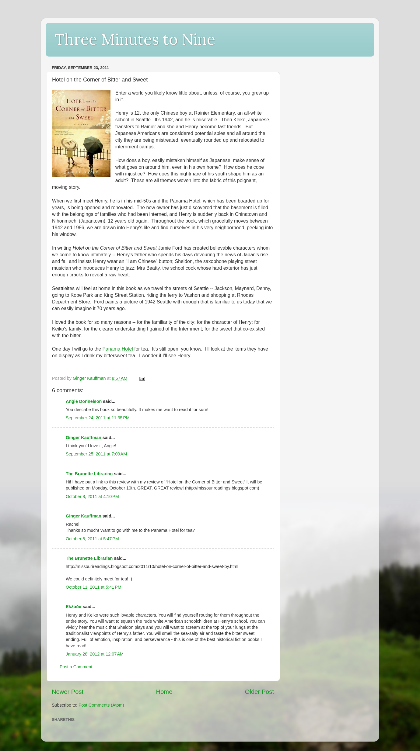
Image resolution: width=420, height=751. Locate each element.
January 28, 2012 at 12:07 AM (95, 654)
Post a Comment (76, 666)
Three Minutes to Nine (135, 39)
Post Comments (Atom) (101, 705)
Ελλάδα (74, 606)
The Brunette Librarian (89, 473)
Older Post (259, 691)
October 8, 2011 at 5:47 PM (92, 538)
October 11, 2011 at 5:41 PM (93, 587)
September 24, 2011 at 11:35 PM (98, 417)
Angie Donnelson (84, 401)
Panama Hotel (117, 348)
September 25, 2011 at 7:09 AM (96, 454)
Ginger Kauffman (83, 437)
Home (164, 691)
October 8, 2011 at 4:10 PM (92, 496)
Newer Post (67, 691)
